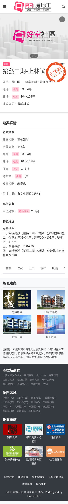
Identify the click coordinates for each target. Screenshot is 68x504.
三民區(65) (22, 397)
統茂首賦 (29, 375)
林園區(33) (34, 406)
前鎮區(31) (8, 411)
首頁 (8, 268)
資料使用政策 (56, 477)
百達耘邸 (53, 375)
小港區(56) (8, 402)
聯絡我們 (41, 483)
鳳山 (55, 268)
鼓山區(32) (48, 406)
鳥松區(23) (34, 411)
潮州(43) (35, 402)
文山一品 (41, 375)
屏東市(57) (36, 397)
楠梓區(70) (8, 397)
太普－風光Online (12, 375)
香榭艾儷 (35, 384)
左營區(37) (48, 402)
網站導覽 (27, 483)
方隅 (45, 384)
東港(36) (7, 406)
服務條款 (23, 477)
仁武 (20, 268)
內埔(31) (21, 411)
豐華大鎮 (34, 379)
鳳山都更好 (9, 384)
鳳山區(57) (50, 397)
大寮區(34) (20, 406)
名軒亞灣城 (48, 379)
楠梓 (43, 268)
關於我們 (9, 477)
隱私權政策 (38, 477)
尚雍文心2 (22, 384)
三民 (32, 268)
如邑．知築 (9, 379)
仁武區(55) (22, 402)
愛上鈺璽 (22, 379)
